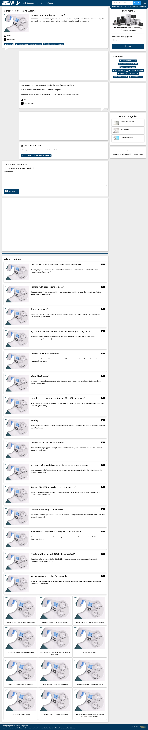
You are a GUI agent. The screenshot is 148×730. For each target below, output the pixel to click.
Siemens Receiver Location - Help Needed (128, 154)
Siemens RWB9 (136, 77)
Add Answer (11, 191)
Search (40, 3)
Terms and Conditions (67, 728)
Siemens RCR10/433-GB (128, 64)
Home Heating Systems (25, 11)
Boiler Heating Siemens (53, 44)
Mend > (9, 11)
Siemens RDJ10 (119, 70)
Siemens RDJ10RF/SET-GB (128, 73)
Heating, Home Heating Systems (28, 44)
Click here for (36, 155)
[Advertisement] (63, 65)
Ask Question (28, 3)
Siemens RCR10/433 (128, 61)
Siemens (9, 44)
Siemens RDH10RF (128, 67)
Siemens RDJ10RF (135, 70)
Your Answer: (8, 172)
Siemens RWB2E (120, 77)
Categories (50, 3)
